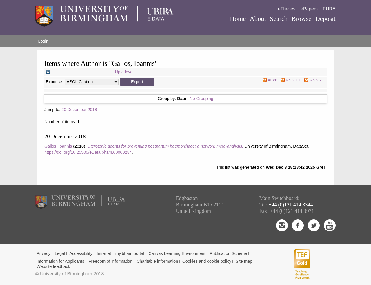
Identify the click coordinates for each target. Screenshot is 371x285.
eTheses (286, 8)
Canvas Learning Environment (176, 253)
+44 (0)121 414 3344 (291, 205)
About (258, 18)
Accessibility (80, 253)
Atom (272, 80)
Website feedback (53, 266)
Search (279, 18)
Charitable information (157, 261)
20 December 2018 (79, 109)
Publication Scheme (228, 253)
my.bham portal (129, 253)
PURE (329, 8)
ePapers (309, 8)
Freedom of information (110, 261)
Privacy (43, 253)
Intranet (104, 253)
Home (238, 18)
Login (43, 41)
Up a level (124, 72)
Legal (60, 253)
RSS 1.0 (293, 80)
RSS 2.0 (317, 80)
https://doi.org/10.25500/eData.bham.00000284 (88, 152)
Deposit (325, 18)
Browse (301, 18)
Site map (244, 261)
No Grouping (201, 98)
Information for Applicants (60, 261)
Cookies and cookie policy (206, 261)
